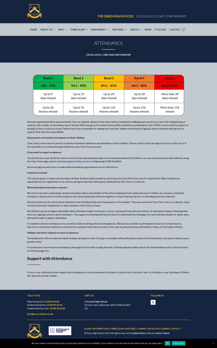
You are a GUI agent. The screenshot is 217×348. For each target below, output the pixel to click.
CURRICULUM (116, 328)
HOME (87, 328)
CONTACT (175, 328)
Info (61, 29)
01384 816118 (54, 305)
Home (33, 29)
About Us (46, 29)
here (47, 250)
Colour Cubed (162, 333)
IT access (160, 29)
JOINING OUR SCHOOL (149, 328)
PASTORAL (130, 328)
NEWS (165, 328)
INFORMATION (100, 328)
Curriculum (77, 29)
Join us (134, 29)
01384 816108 (57, 308)
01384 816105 (51, 301)
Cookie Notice (138, 333)
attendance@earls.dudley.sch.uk (73, 161)
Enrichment (98, 29)
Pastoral (118, 29)
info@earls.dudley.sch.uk (172, 143)
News (148, 29)
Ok (167, 343)
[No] (213, 343)
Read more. (178, 343)
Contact (175, 29)
